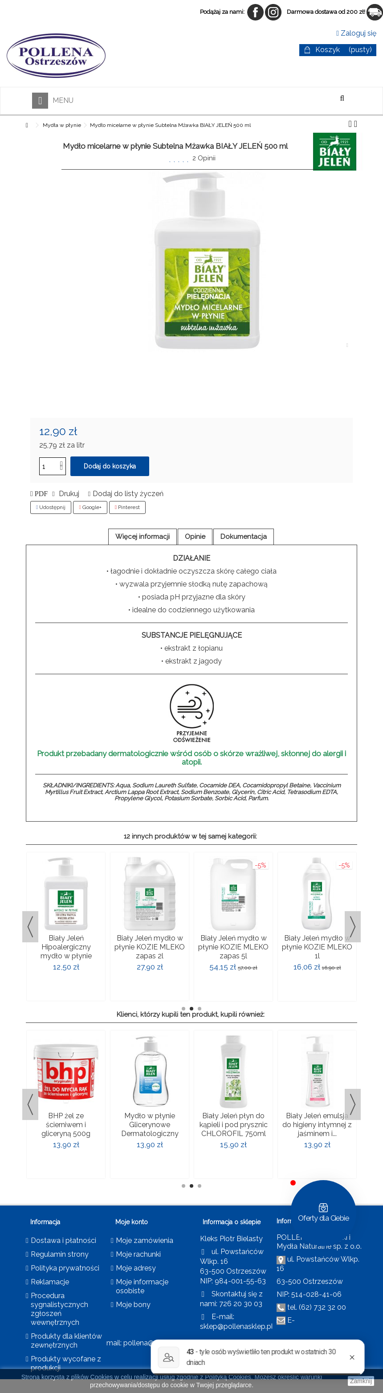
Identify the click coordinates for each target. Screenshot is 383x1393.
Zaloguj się (356, 33)
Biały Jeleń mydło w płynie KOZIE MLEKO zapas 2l (149, 947)
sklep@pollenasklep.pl (236, 1326)
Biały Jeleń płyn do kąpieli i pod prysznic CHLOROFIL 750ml (234, 1125)
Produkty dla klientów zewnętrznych (66, 1340)
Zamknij (361, 1381)
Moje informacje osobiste (142, 1286)
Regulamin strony (60, 1254)
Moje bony (133, 1304)
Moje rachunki (138, 1254)
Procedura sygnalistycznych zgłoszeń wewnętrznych (59, 1309)
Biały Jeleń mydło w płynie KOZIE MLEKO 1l (317, 947)
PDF (40, 493)
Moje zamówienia (144, 1240)
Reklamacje (50, 1282)
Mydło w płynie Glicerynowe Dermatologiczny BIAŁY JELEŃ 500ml (149, 1129)
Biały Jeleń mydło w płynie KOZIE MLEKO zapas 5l (233, 947)
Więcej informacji (142, 537)
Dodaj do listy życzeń (128, 493)
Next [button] (353, 926)
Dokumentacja (243, 537)
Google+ (90, 507)
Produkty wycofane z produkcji (66, 1363)
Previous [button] (30, 926)
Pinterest (127, 507)
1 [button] (183, 1008)
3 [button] (199, 1008)
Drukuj (68, 493)
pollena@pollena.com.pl (163, 1343)
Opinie (195, 537)
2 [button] (191, 1008)
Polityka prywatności (65, 1268)
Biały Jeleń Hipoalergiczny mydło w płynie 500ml (66, 951)
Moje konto (131, 1222)
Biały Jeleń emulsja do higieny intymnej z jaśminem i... (317, 1125)
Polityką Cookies (228, 1377)
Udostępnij (50, 507)
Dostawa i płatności (63, 1240)
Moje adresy (136, 1268)
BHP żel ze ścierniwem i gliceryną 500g (65, 1125)
